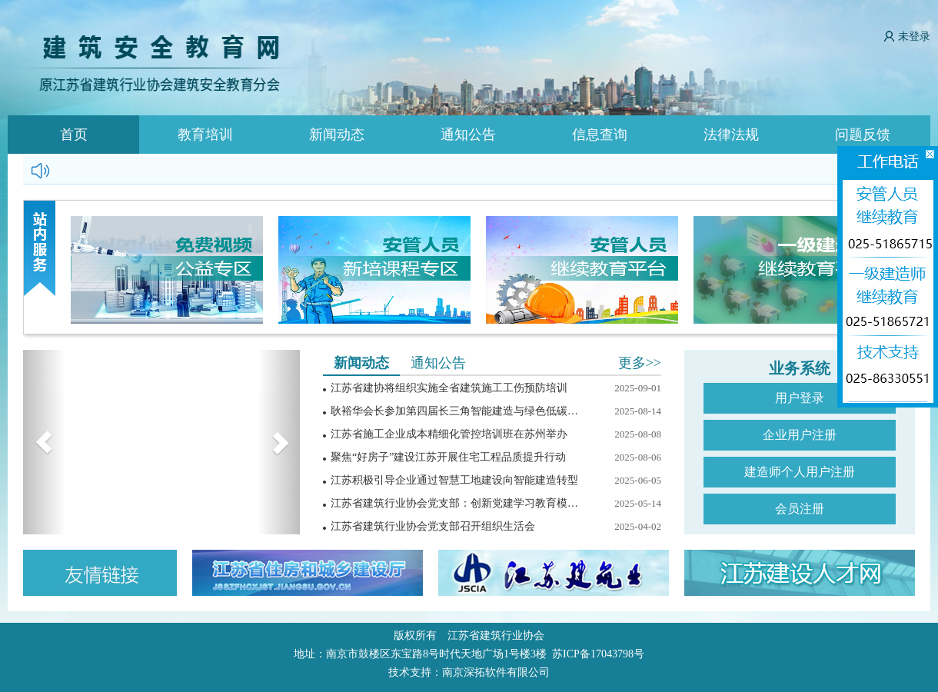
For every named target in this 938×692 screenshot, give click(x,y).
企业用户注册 (800, 434)
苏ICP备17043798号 (598, 654)
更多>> (639, 363)
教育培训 (205, 134)
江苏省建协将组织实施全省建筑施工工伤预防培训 (449, 388)
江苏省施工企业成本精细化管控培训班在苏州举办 (449, 434)
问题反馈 (862, 134)
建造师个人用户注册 (799, 471)
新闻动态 (336, 134)
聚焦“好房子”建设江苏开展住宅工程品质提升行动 (448, 457)
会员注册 (799, 508)
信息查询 (599, 134)
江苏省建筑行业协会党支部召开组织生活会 (433, 526)
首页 (74, 134)
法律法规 (731, 134)
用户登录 (799, 397)
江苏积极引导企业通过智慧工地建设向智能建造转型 (454, 480)
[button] (44, 442)
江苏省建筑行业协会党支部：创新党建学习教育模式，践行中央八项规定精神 (457, 503)
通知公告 (468, 134)
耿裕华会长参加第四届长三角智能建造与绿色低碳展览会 (457, 411)
